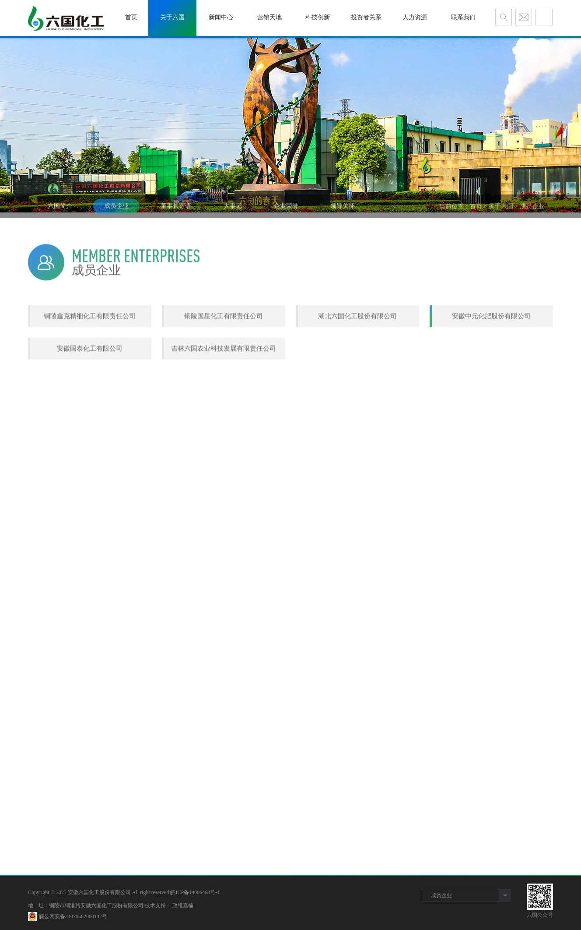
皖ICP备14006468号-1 (195, 892)
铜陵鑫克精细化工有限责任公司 (90, 341)
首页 (476, 215)
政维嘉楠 (182, 905)
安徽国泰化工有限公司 (89, 374)
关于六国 (501, 215)
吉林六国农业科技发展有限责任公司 (223, 374)
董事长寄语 (176, 215)
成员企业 (116, 215)
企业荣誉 (286, 215)
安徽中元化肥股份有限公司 (491, 341)
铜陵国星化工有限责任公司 (223, 341)
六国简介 (60, 215)
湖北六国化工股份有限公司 (357, 341)
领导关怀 (342, 215)
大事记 (233, 215)
